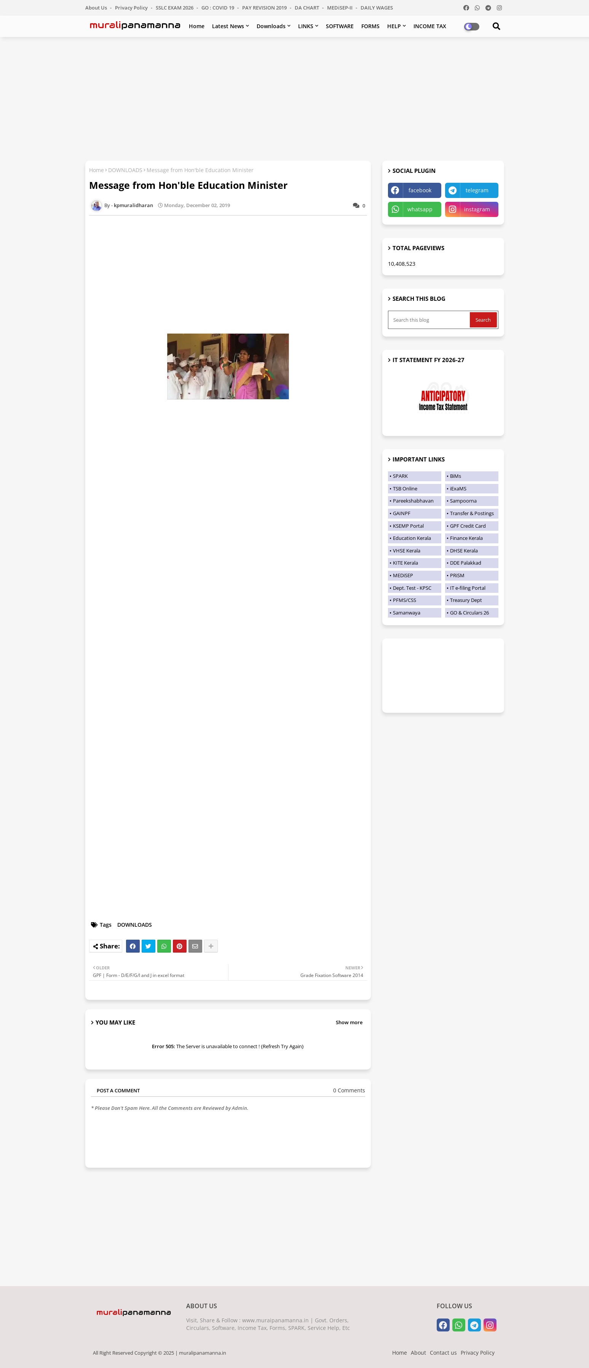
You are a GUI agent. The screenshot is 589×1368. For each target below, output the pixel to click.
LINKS (305, 26)
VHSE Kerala (406, 550)
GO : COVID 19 (218, 7)
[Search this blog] (429, 319)
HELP (394, 26)
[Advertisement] (294, 98)
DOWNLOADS (125, 170)
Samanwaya (406, 612)
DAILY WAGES (377, 7)
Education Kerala (412, 538)
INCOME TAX (429, 26)
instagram (477, 209)
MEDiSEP (403, 575)
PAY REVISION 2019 (265, 7)
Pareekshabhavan (413, 500)
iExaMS (458, 488)
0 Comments (349, 1090)
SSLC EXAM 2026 (175, 7)
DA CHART (307, 7)
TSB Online (405, 488)
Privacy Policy (132, 7)
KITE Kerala (405, 562)
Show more (349, 1022)
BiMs (455, 475)
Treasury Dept (466, 600)
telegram (477, 190)
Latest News (228, 26)
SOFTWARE (340, 26)
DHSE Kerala (464, 550)
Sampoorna (463, 500)
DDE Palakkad (465, 562)
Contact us (443, 1352)
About (418, 1352)
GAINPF (401, 513)
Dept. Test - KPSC (412, 587)
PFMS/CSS (404, 600)
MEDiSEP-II (340, 7)
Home (196, 26)
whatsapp (420, 209)
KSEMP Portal (408, 525)
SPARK (400, 475)
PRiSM (457, 575)
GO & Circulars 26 (469, 612)
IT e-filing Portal (467, 587)
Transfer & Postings (472, 513)
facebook (420, 190)
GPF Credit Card (468, 525)
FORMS (370, 26)
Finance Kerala (466, 538)
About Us (96, 7)
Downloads (271, 26)
